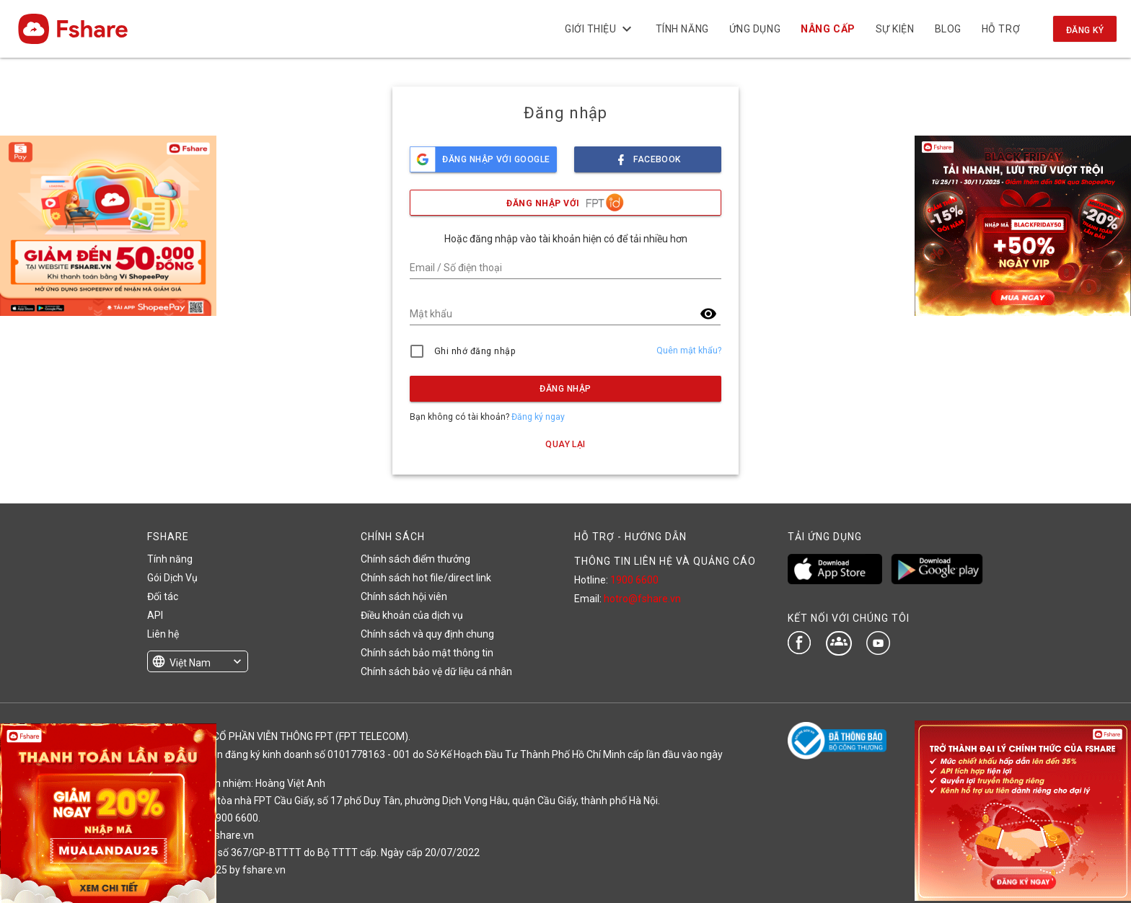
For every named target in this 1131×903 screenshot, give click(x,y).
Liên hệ (163, 634)
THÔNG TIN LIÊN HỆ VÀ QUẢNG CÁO (665, 561)
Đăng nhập (565, 389)
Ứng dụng (754, 29)
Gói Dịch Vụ (172, 577)
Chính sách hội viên (404, 596)
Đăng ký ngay (538, 417)
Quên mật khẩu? (688, 350)
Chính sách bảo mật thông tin (427, 652)
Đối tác (162, 596)
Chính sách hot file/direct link (426, 577)
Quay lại (565, 444)
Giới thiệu (600, 28)
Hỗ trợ (1001, 29)
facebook (648, 155)
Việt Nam (190, 663)
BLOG (947, 29)
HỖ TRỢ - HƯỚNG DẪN (630, 536)
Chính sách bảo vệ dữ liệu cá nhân (436, 671)
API (155, 615)
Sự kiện (894, 29)
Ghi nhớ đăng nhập (475, 351)
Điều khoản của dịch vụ (412, 615)
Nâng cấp (828, 29)
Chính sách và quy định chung (427, 634)
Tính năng (681, 29)
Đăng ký (1085, 30)
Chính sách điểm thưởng (415, 559)
